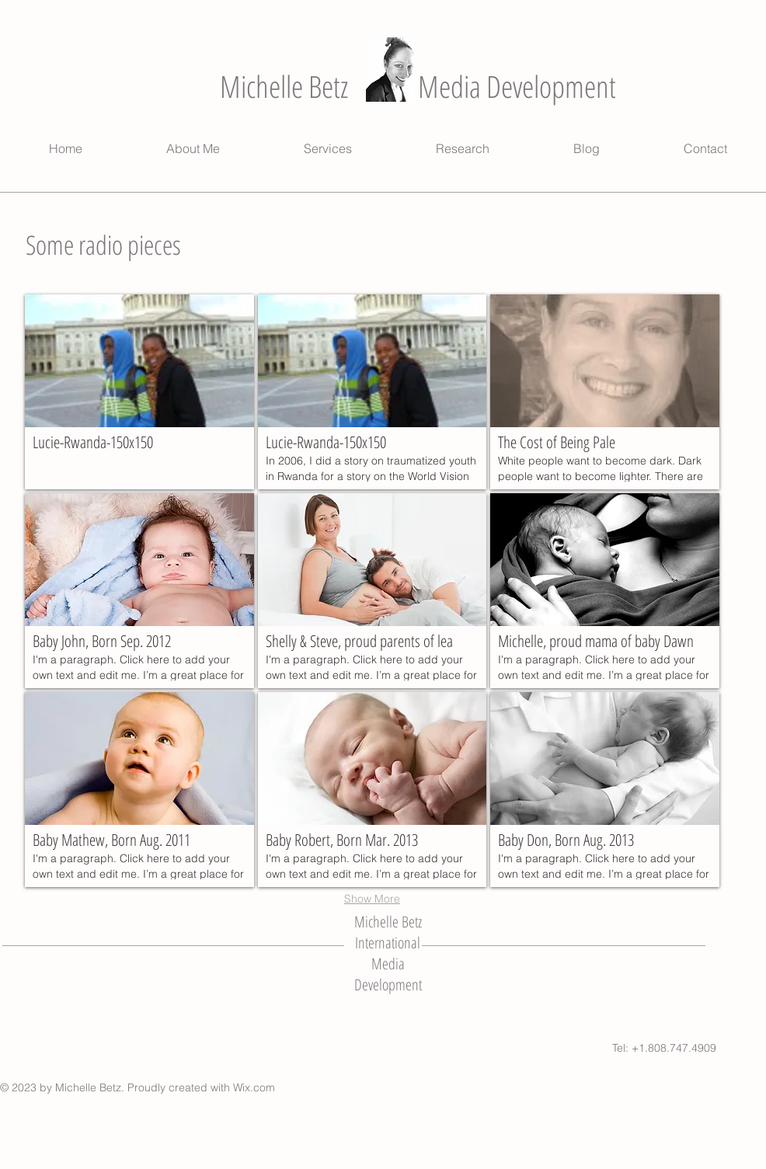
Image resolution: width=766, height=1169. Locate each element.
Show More (372, 899)
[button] (139, 391)
